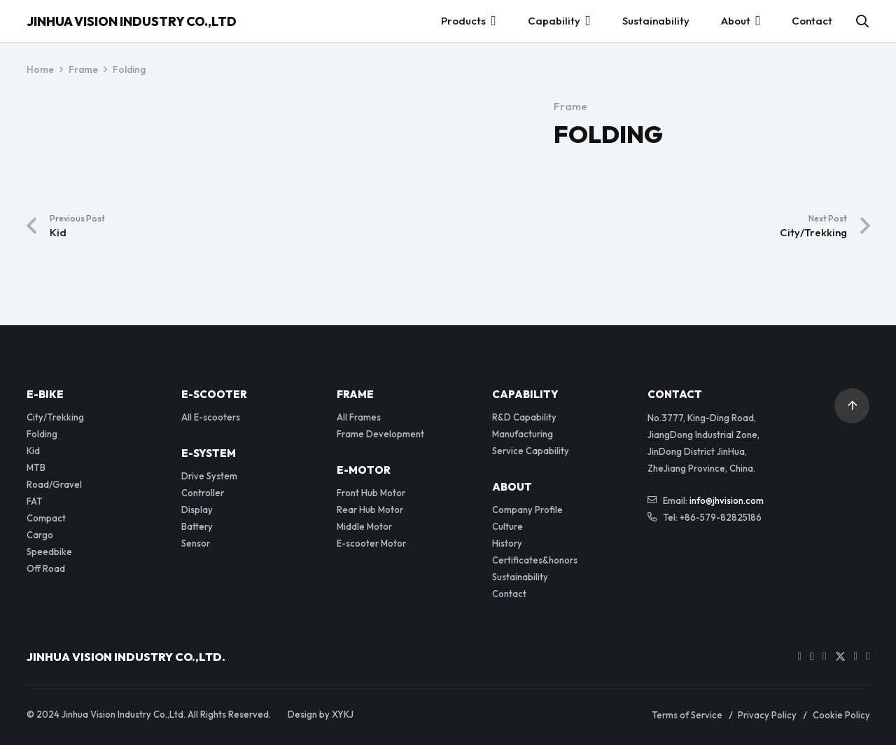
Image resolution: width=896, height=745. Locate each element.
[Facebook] (824, 656)
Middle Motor (364, 526)
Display (197, 509)
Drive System (209, 475)
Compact (46, 518)
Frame (570, 106)
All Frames (359, 417)
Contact (509, 593)
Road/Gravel (54, 484)
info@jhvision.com (727, 500)
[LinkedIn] (856, 656)
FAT (35, 501)
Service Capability (530, 450)
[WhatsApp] (867, 656)
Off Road (46, 568)
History (507, 543)
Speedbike (49, 551)
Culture (507, 526)
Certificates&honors (535, 560)
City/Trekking (55, 417)
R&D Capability (524, 417)
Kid (33, 450)
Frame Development (380, 433)
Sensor (195, 543)
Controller (202, 492)
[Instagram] (812, 657)
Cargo (40, 534)
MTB (36, 467)
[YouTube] (800, 656)
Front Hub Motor (371, 492)
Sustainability (520, 576)
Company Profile (527, 509)
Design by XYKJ (321, 714)
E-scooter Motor (371, 543)
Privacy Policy (767, 714)
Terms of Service (687, 714)
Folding (42, 433)
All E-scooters (210, 417)
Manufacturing (522, 433)
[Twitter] (840, 657)
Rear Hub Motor (370, 509)
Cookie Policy (841, 714)
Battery (197, 526)
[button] (862, 21)
